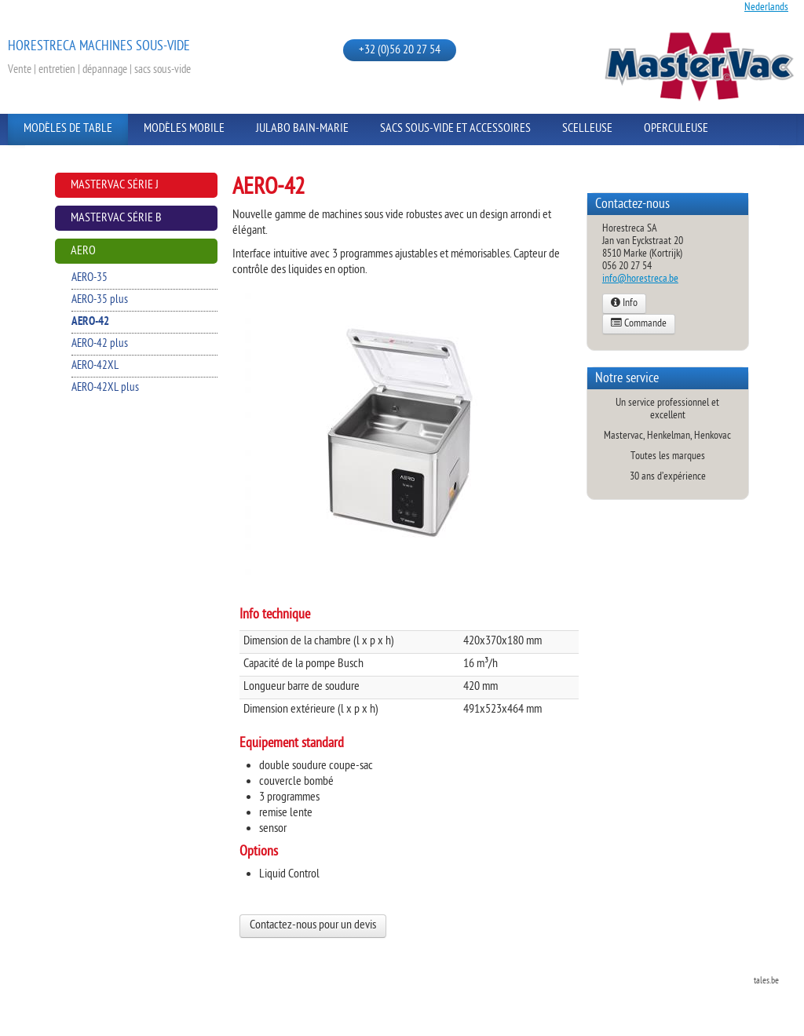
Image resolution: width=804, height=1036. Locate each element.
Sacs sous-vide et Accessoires (455, 129)
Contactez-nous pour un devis (313, 925)
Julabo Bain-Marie (302, 129)
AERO (83, 251)
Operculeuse (676, 129)
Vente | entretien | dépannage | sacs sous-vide (99, 70)
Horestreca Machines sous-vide (99, 47)
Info (624, 304)
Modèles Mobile (184, 129)
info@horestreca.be (640, 279)
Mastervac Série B (116, 218)
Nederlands (766, 7)
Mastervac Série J (115, 185)
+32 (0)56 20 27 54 (399, 50)
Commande (639, 324)
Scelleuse (587, 129)
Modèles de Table (68, 129)
